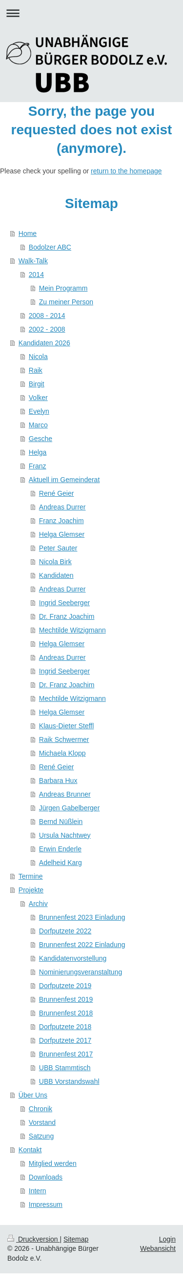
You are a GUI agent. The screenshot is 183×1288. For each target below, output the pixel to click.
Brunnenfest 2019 (66, 999)
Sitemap (75, 1239)
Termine (31, 876)
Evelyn (39, 411)
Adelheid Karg (60, 862)
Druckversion (33, 1239)
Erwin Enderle (60, 849)
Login (167, 1239)
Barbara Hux (58, 780)
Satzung (41, 1136)
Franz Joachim (61, 521)
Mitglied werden (53, 1163)
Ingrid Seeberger (64, 603)
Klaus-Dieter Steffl (66, 726)
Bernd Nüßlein (61, 821)
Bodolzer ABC (50, 247)
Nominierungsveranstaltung (80, 972)
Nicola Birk (55, 562)
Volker (38, 397)
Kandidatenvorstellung (73, 958)
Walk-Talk (33, 261)
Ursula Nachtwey (65, 835)
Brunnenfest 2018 (66, 1013)
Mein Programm (63, 288)
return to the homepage (126, 171)
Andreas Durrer (62, 507)
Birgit (36, 384)
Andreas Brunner (65, 794)
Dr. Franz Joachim (67, 616)
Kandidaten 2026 (44, 343)
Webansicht (158, 1248)
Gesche (40, 439)
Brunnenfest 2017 (66, 1054)
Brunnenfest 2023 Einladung (82, 917)
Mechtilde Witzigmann (72, 630)
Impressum (45, 1204)
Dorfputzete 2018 (65, 1027)
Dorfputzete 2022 (65, 931)
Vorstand (42, 1122)
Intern (37, 1191)
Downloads (45, 1177)
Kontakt (30, 1150)
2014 (36, 274)
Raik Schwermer (64, 739)
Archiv (38, 904)
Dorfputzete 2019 (65, 986)
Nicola (38, 356)
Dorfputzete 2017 (65, 1040)
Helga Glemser (61, 534)
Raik (35, 370)
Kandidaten (56, 575)
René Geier (56, 493)
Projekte (31, 890)
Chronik (40, 1109)
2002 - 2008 (47, 329)
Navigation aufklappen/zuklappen (91, 12)
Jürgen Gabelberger (69, 808)
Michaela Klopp (62, 753)
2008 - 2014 (47, 315)
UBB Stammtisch (65, 1068)
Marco (38, 425)
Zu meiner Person (66, 302)
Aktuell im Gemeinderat (64, 480)
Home (28, 233)
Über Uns (33, 1095)
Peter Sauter (58, 548)
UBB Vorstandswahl (69, 1081)
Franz (37, 466)
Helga (38, 452)
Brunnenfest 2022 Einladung (82, 945)
